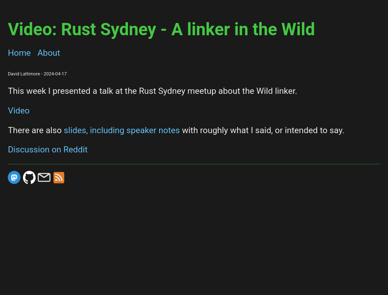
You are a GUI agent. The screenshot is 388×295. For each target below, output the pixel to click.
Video (19, 111)
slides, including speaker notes (122, 130)
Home (19, 53)
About (48, 53)
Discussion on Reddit (47, 149)
